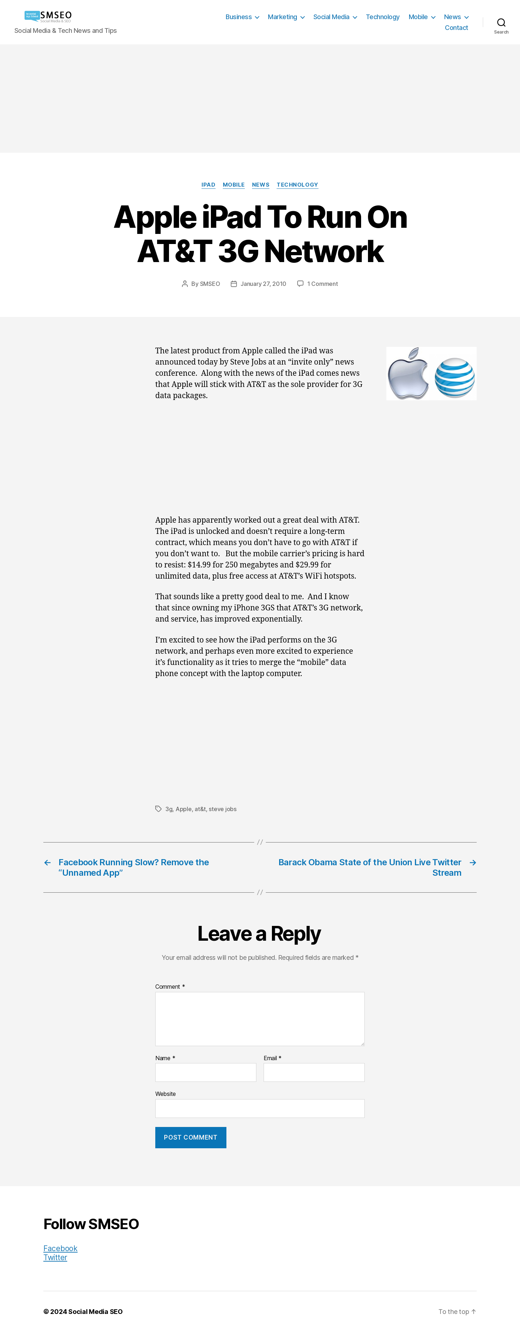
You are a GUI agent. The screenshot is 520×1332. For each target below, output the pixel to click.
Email (273, 1058)
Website (165, 1093)
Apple (184, 809)
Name (165, 1058)
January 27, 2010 (263, 283)
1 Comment (322, 283)
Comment (170, 987)
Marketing (282, 17)
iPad (208, 185)
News (452, 17)
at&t (200, 809)
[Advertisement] (260, 98)
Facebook (60, 1248)
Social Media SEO (95, 1311)
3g (168, 809)
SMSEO (210, 283)
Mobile (418, 17)
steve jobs (222, 809)
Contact (456, 27)
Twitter (55, 1257)
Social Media (331, 17)
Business (239, 17)
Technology (383, 17)
